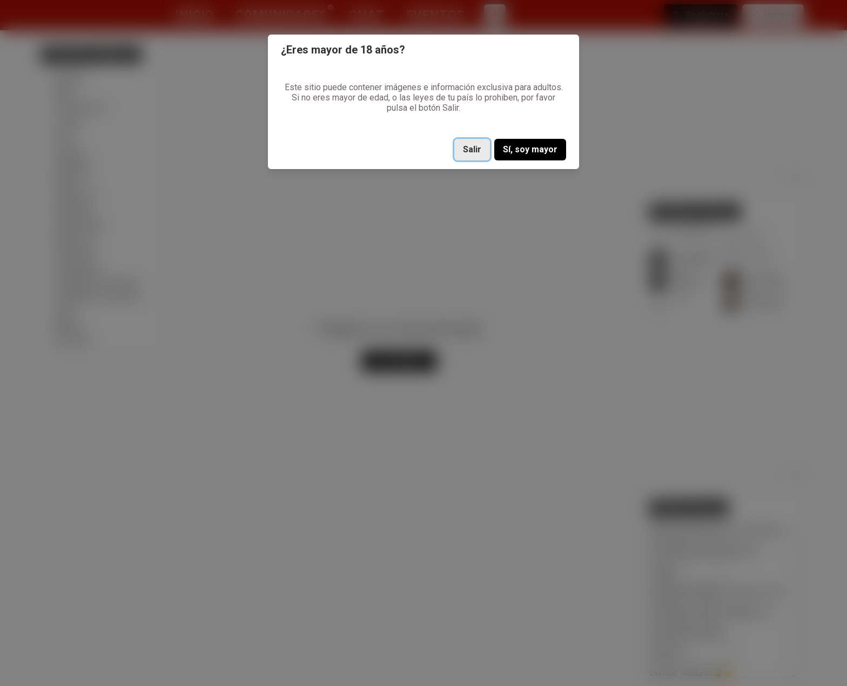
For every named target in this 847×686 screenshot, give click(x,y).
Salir (472, 149)
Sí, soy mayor (530, 149)
